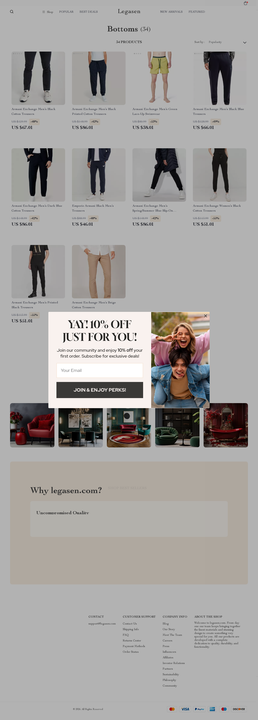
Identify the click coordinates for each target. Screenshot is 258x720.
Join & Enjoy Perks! (100, 390)
